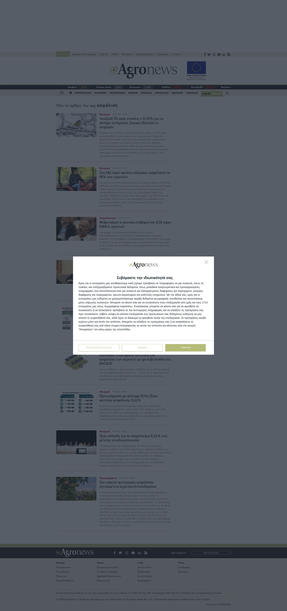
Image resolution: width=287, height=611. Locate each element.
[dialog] (143, 305)
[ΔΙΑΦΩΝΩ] (207, 263)
